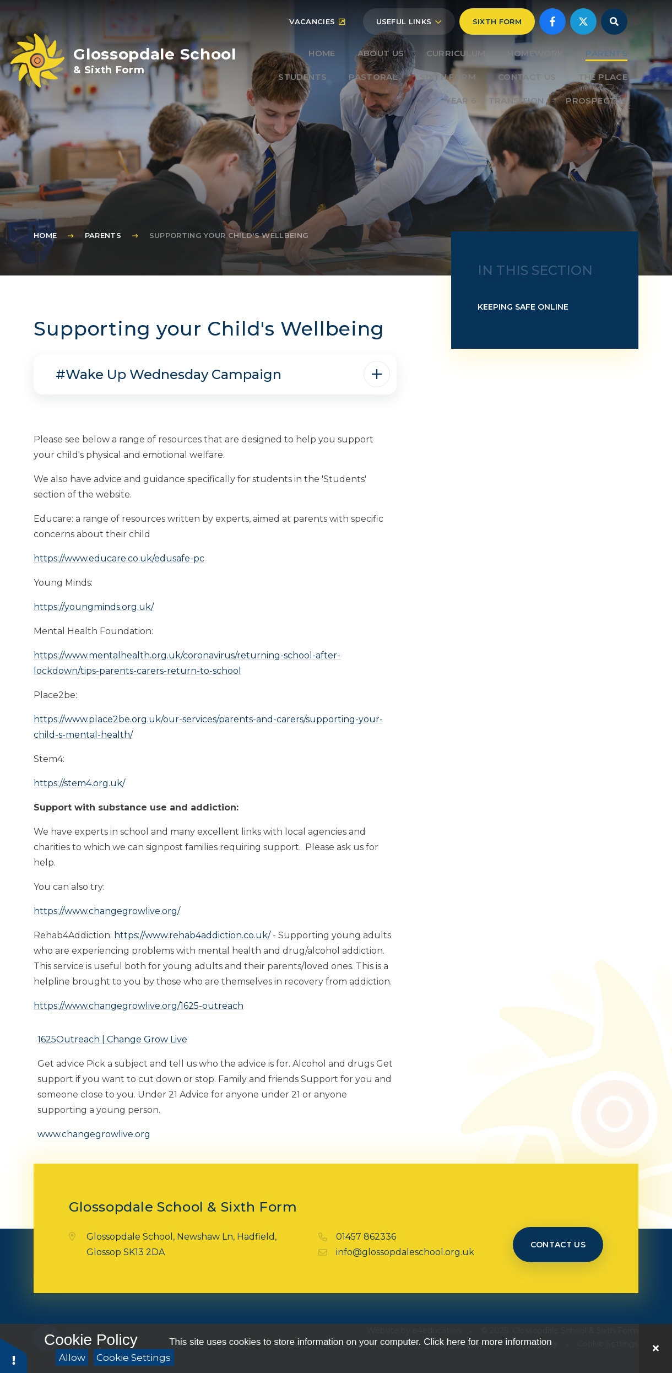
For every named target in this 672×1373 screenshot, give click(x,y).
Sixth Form (497, 39)
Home (45, 235)
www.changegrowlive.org (93, 1134)
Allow (72, 1357)
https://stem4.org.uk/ (79, 783)
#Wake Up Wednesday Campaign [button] (170, 374)
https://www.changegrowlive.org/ (107, 911)
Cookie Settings (133, 1357)
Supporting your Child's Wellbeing (229, 235)
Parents (103, 235)
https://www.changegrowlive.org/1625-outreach (138, 1006)
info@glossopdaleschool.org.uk (405, 1252)
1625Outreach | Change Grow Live (112, 1039)
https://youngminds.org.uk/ (94, 607)
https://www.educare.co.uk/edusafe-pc (119, 558)
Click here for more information (487, 1342)
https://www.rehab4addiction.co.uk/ (192, 935)
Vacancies (317, 39)
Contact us (558, 1245)
